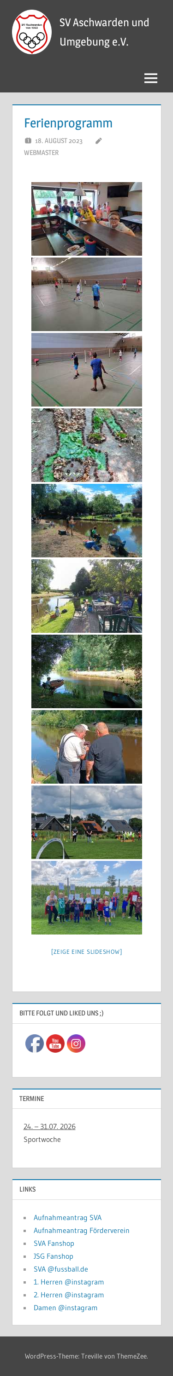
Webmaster (41, 152)
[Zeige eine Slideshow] (86, 951)
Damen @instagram (66, 1307)
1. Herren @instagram (69, 1281)
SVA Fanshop (54, 1243)
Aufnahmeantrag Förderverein (82, 1230)
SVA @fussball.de (61, 1268)
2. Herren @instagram (69, 1294)
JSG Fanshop (53, 1256)
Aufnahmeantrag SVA (67, 1217)
